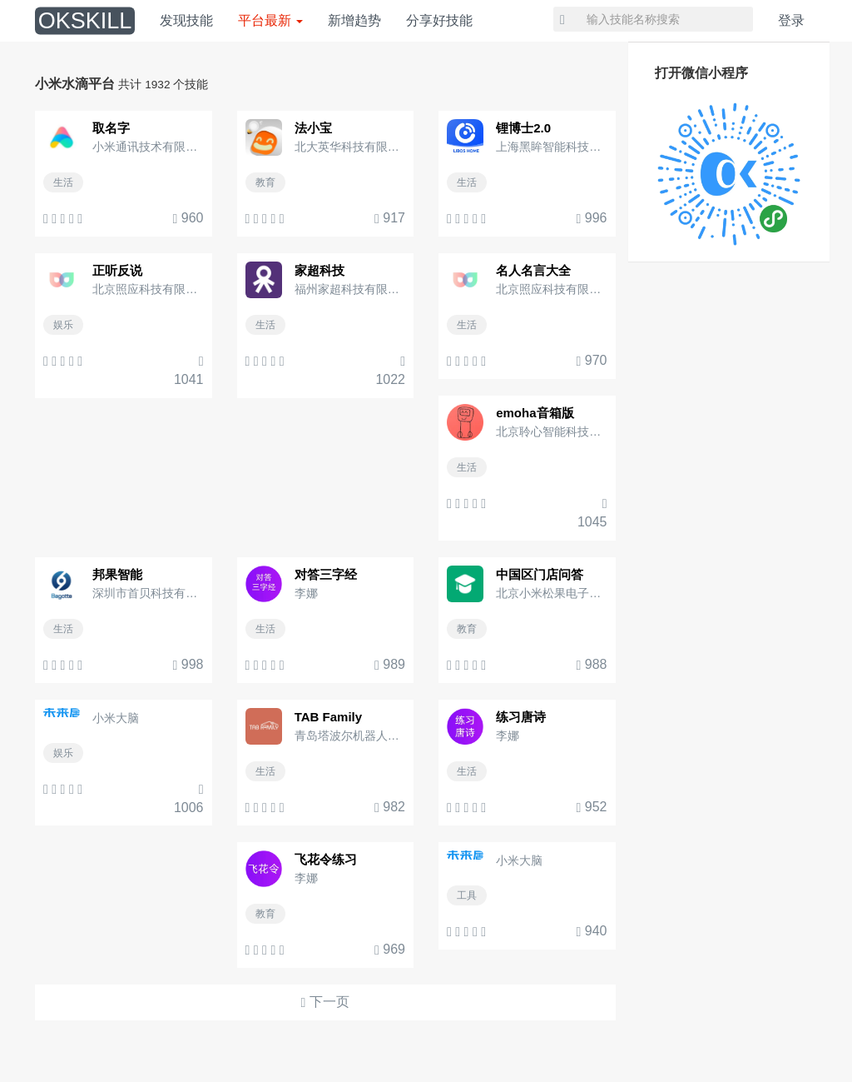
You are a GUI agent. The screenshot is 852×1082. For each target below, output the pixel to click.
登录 (791, 20)
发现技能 (186, 20)
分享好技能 (439, 20)
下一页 (325, 1002)
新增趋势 (354, 20)
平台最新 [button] (270, 20)
